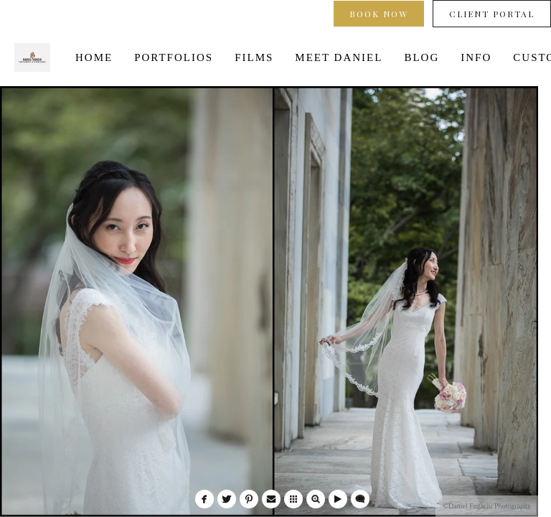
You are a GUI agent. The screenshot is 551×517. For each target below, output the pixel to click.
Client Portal (491, 13)
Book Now (378, 13)
